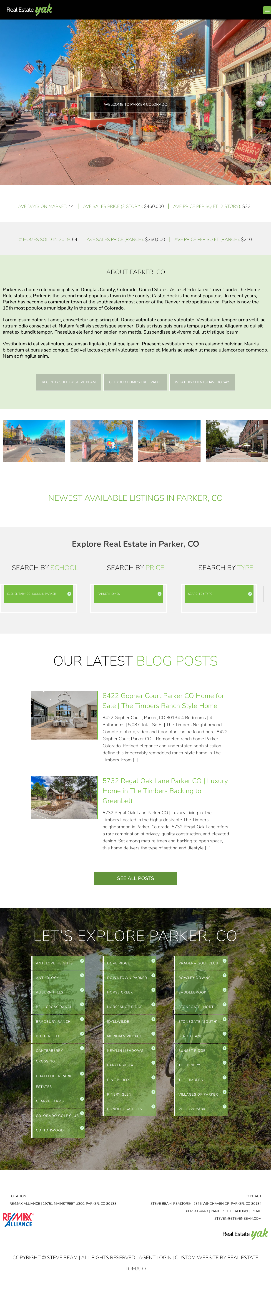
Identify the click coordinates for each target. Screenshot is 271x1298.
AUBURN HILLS (49, 993)
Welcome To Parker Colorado (135, 104)
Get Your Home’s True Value (135, 382)
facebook (239, 14)
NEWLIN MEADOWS (125, 1053)
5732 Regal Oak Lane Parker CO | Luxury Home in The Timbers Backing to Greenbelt (165, 791)
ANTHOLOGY (47, 978)
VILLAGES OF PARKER (198, 1098)
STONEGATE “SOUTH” (198, 1023)
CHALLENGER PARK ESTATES (53, 1085)
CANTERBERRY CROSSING (49, 1059)
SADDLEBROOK (192, 993)
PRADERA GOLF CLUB (198, 963)
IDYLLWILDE (118, 1023)
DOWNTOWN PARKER (127, 978)
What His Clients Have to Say (203, 382)
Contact (253, 1201)
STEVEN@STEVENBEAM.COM (237, 1224)
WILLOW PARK (192, 1113)
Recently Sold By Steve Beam (68, 382)
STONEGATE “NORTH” (198, 1008)
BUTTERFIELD (48, 1038)
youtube (257, 14)
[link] (38, 594)
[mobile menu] (267, 10)
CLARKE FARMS (50, 1106)
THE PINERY (189, 1068)
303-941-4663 (196, 1216)
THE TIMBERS (190, 1083)
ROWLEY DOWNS (194, 978)
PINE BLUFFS (118, 1083)
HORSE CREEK (120, 993)
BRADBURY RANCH (53, 1023)
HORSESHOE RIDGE (125, 1008)
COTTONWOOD (50, 1135)
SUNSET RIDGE (192, 1053)
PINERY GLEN (119, 1098)
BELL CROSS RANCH (54, 1008)
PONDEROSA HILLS (124, 1113)
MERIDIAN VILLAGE (124, 1038)
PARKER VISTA (120, 1068)
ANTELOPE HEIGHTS (54, 963)
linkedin (248, 14)
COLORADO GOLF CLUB (57, 1121)
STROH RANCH (192, 1038)
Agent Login (155, 1263)
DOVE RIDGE (118, 963)
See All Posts (135, 878)
